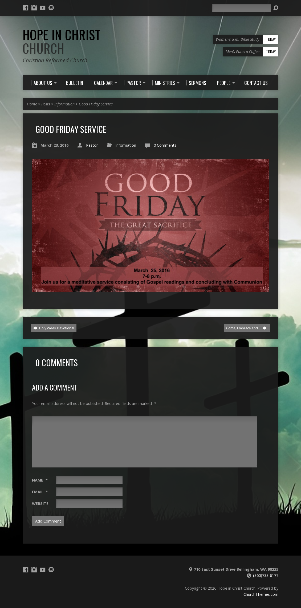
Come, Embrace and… (246, 328)
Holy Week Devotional (53, 328)
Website (40, 503)
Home (32, 103)
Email (40, 491)
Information (64, 103)
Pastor (92, 145)
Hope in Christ (62, 41)
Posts (45, 103)
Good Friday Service (96, 103)
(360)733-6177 (265, 575)
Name (40, 480)
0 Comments (165, 145)
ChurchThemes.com (260, 594)
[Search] (241, 8)
